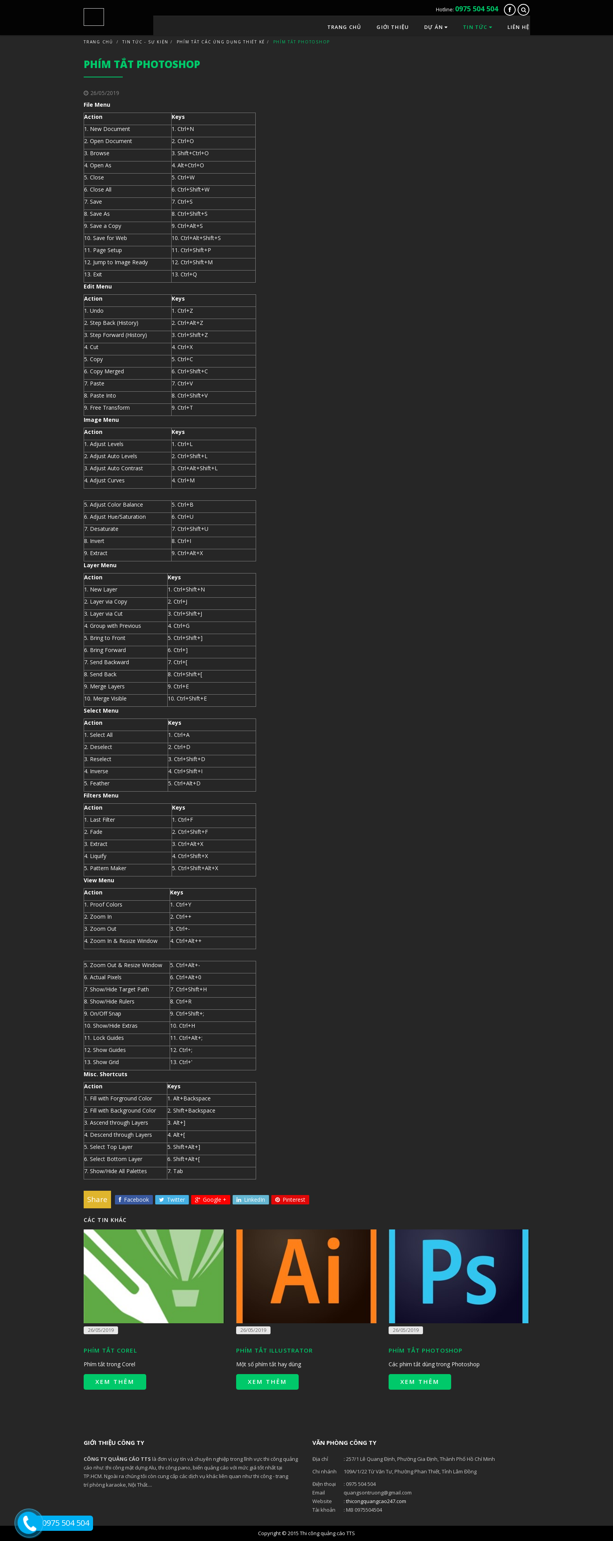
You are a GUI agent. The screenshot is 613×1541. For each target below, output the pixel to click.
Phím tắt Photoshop (425, 1350)
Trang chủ (344, 25)
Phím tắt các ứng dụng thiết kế (221, 42)
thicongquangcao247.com (376, 1501)
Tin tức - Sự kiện (145, 42)
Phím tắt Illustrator (274, 1350)
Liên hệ (518, 25)
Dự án (436, 25)
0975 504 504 (476, 8)
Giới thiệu (392, 25)
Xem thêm (114, 1381)
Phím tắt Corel (110, 1350)
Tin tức (477, 25)
